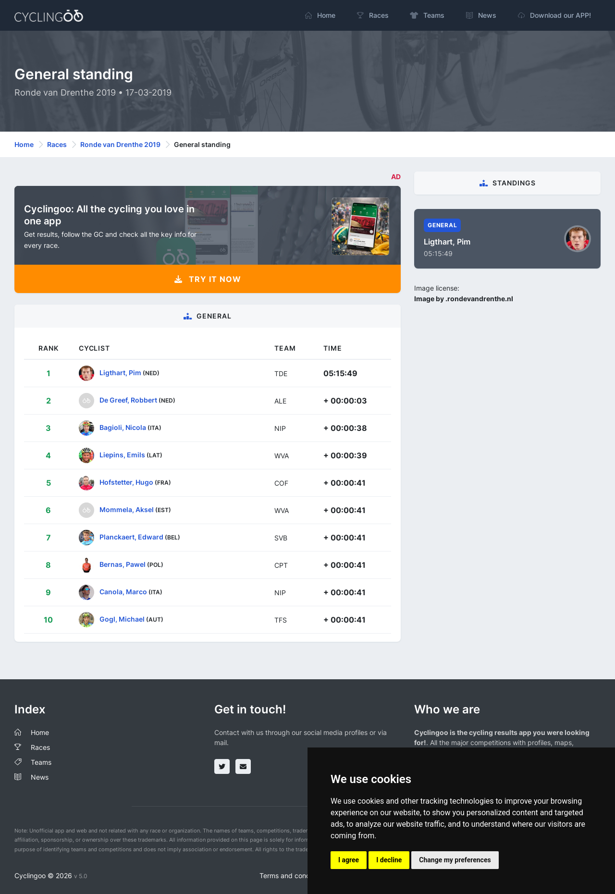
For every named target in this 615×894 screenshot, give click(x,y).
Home (24, 144)
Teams (41, 762)
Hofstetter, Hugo (126, 482)
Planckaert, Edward (131, 537)
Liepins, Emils (122, 455)
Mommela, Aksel (126, 509)
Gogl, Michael (122, 619)
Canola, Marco (123, 592)
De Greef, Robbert (128, 400)
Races (57, 144)
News (40, 777)
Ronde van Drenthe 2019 (120, 144)
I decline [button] (389, 860)
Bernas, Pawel (122, 564)
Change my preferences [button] (455, 860)
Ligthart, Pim (120, 372)
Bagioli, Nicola (122, 427)
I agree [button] (348, 860)
